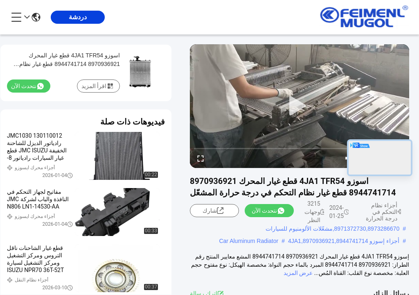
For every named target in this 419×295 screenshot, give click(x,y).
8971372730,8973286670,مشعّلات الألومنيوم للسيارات (332, 228)
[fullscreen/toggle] (200, 158)
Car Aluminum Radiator (248, 241)
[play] (299, 106)
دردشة (78, 17)
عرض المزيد (298, 273)
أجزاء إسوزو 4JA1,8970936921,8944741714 (343, 241)
